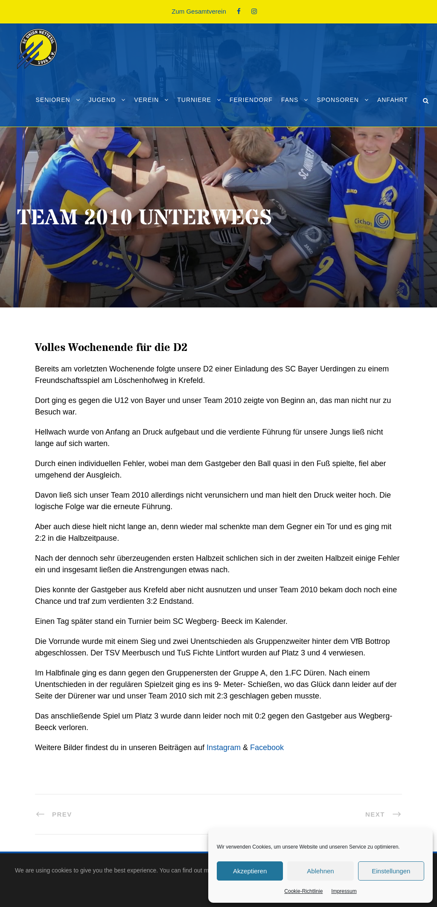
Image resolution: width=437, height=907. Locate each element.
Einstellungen (391, 871)
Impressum (343, 891)
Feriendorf (251, 99)
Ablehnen (320, 871)
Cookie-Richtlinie (303, 891)
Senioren (52, 99)
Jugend (102, 99)
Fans (290, 99)
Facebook (267, 747)
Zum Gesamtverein (199, 11)
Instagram (224, 747)
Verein (146, 99)
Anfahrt (392, 99)
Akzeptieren (250, 871)
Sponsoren (337, 99)
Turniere (194, 99)
